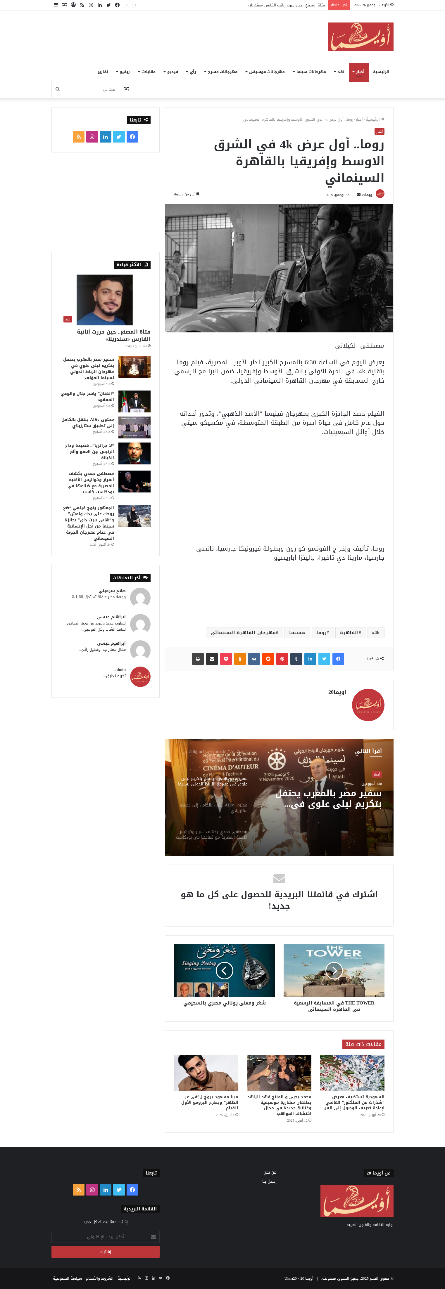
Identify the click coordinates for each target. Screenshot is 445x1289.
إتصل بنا (269, 1181)
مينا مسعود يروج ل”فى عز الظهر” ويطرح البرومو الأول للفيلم (209, 1102)
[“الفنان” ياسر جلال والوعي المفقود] (134, 401)
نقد (341, 71)
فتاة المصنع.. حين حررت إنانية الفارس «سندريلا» (286, 5)
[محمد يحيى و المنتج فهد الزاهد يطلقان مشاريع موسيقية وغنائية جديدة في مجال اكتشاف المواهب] (279, 1073)
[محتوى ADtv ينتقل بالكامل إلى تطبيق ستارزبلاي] (134, 427)
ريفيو (125, 71)
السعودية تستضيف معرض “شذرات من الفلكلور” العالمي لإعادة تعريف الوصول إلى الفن (353, 1102)
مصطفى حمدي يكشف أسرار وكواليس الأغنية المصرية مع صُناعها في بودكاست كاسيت (91, 483)
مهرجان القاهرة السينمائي (243, 632)
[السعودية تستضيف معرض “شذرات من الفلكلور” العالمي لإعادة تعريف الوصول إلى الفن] (352, 1073)
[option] (279, 797)
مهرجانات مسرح (222, 71)
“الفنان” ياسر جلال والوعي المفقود (87, 397)
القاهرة (349, 632)
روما (321, 632)
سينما (296, 632)
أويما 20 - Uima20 (298, 1278)
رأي (193, 71)
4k (377, 632)
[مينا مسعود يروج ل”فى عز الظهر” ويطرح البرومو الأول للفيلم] (206, 1073)
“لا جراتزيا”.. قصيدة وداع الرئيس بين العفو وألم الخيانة (89, 452)
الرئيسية (381, 71)
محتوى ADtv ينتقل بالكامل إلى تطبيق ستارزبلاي (87, 423)
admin (120, 670)
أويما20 (368, 195)
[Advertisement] (164, 30)
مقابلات (149, 71)
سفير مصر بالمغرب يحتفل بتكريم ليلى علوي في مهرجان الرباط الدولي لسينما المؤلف (328, 798)
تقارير (103, 71)
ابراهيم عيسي (111, 617)
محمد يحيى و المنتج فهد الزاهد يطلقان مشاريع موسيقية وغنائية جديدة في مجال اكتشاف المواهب (279, 1105)
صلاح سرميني (112, 591)
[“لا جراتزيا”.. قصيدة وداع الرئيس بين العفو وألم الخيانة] (134, 453)
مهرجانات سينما (311, 71)
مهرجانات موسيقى (267, 71)
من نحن (270, 1172)
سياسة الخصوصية (67, 1278)
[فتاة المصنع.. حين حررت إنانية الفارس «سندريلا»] (106, 300)
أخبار (360, 71)
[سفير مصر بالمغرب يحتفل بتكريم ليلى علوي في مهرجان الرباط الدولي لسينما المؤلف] (134, 367)
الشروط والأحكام (99, 1278)
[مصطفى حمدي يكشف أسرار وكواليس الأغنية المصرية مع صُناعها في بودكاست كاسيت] (134, 481)
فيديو (172, 71)
